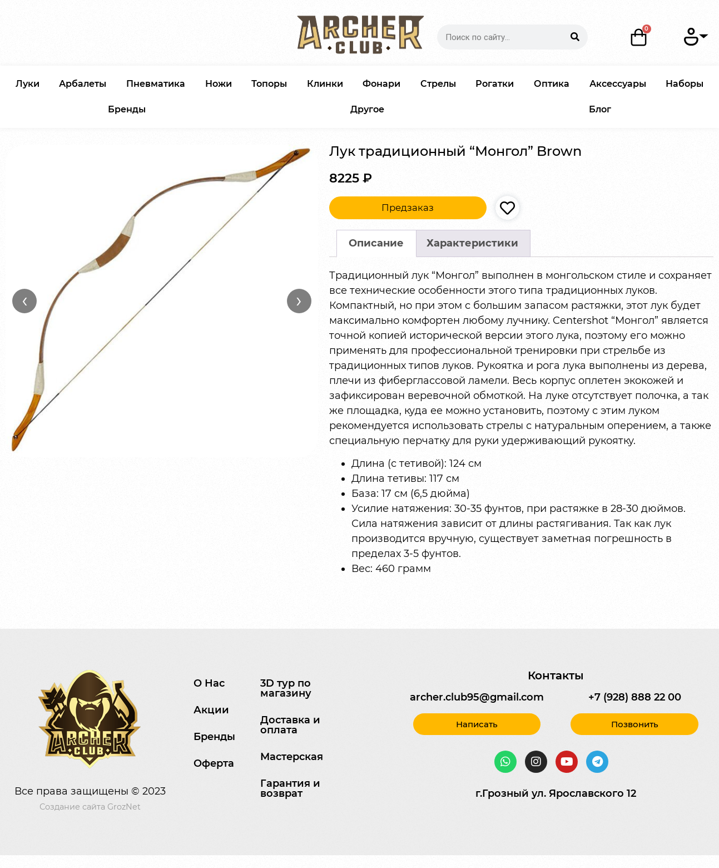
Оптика (551, 83)
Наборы (684, 83)
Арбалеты (82, 83)
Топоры (269, 83)
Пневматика (155, 83)
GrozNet (124, 807)
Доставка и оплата (290, 725)
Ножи (218, 83)
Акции (211, 710)
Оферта (214, 763)
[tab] (376, 243)
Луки (27, 83)
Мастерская (291, 757)
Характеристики (472, 243)
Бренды (127, 109)
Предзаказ (407, 207)
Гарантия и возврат (290, 788)
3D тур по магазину (285, 688)
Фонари (381, 83)
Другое (367, 109)
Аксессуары (617, 83)
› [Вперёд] (299, 300)
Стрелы (438, 83)
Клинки (325, 83)
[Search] (575, 37)
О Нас (209, 683)
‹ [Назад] (25, 300)
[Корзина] (639, 37)
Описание (376, 243)
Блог (600, 109)
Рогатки (494, 83)
